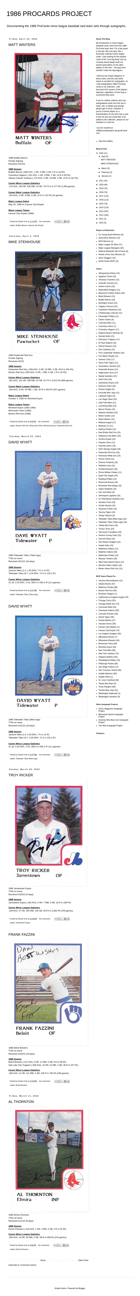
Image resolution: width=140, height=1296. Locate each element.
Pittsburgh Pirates (106, 663)
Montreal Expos (50, 426)
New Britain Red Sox (107, 432)
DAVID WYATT (20, 442)
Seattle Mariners (105, 673)
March (104, 168)
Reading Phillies (105, 479)
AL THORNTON (21, 1102)
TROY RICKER (20, 775)
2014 (101, 207)
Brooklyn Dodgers (106, 594)
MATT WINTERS (21, 45)
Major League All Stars (108, 244)
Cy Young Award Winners (109, 234)
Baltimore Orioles (105, 587)
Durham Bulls (104, 336)
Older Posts (83, 1260)
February (105, 172)
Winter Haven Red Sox (108, 568)
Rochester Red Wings (108, 486)
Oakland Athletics (106, 657)
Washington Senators (107, 697)
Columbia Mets (105, 323)
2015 (101, 204)
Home (43, 1260)
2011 (101, 219)
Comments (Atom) (28, 1265)
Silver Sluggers (105, 258)
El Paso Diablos (105, 343)
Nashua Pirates (105, 429)
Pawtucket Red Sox (64, 426)
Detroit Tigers (104, 617)
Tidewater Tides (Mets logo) (27, 759)
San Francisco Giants (107, 670)
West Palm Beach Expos (109, 562)
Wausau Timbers (105, 558)
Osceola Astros (105, 446)
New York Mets (105, 650)
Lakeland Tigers (105, 396)
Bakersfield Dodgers (107, 290)
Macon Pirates (104, 409)
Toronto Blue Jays (106, 690)
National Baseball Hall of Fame (111, 251)
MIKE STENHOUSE (24, 242)
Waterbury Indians (106, 549)
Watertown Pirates (106, 555)
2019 (101, 188)
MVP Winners (104, 241)
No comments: (45, 221)
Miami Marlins (104, 419)
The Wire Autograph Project (110, 726)
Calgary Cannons (106, 306)
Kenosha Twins (105, 386)
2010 (101, 223)
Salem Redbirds (105, 489)
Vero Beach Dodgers (107, 542)
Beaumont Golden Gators (109, 293)
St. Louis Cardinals (106, 680)
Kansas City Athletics (107, 627)
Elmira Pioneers (22, 1249)
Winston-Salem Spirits (108, 565)
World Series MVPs (106, 261)
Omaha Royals (104, 439)
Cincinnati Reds (105, 607)
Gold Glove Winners (107, 238)
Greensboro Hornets (107, 366)
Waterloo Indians (105, 552)
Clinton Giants (104, 319)
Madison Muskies (106, 412)
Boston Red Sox (22, 426)
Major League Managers (109, 248)
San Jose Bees (105, 492)
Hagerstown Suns (106, 373)
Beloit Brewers (21, 1085)
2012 (101, 215)
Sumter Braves (104, 505)
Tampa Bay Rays (105, 683)
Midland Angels (105, 422)
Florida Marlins (104, 620)
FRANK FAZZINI (21, 934)
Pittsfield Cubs (104, 466)
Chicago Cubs (104, 600)
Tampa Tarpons (105, 515)
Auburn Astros (104, 286)
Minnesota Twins (36, 426)
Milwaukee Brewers (106, 640)
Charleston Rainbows (107, 310)
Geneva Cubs (104, 359)
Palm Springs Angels (107, 449)
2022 (101, 153)
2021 (101, 181)
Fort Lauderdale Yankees (109, 353)
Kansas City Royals (35, 225)
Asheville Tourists (105, 283)
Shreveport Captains (107, 495)
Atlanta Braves (104, 584)
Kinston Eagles (105, 389)
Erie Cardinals (104, 349)
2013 (101, 211)
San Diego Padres (106, 667)
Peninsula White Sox (107, 456)
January (105, 176)
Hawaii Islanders (105, 376)
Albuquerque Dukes (107, 273)
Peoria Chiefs (104, 459)
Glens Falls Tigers (106, 363)
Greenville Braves (106, 369)
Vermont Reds (104, 539)
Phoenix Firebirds (106, 462)
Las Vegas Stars (105, 399)
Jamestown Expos (23, 923)
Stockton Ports (104, 502)
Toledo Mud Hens (106, 525)
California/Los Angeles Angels (111, 597)
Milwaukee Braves (106, 637)
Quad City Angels (106, 475)
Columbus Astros (105, 326)
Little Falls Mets (105, 402)
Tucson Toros (104, 529)
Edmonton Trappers (107, 339)
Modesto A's (103, 426)
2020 (101, 184)
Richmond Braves (106, 482)
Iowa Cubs (103, 379)
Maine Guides (104, 416)
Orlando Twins (104, 442)
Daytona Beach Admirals (109, 333)
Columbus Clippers (106, 329)
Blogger (81, 1288)
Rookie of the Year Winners (110, 254)
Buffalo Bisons (21, 225)
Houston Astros (105, 624)
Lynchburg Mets (105, 406)
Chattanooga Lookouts (108, 313)
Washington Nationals (107, 693)
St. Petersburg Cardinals (109, 499)
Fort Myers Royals (106, 356)
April (103, 156)
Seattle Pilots (104, 677)
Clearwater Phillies (106, 316)
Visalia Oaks (103, 545)
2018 (101, 192)
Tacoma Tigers (104, 512)
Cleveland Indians (106, 610)
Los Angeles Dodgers (107, 634)
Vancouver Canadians (108, 532)
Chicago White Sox (106, 604)
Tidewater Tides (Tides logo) (27, 594)
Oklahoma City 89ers (107, 436)
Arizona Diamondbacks (108, 580)
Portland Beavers (105, 469)
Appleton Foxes (105, 276)
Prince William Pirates (108, 472)
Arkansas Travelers (106, 280)
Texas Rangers (105, 687)
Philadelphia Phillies (107, 660)
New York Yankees (106, 653)
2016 (101, 200)
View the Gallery (105, 141)
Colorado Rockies (106, 614)
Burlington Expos (105, 303)
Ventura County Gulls (107, 535)
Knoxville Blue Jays (106, 393)
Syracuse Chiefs (105, 509)
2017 (101, 196)
